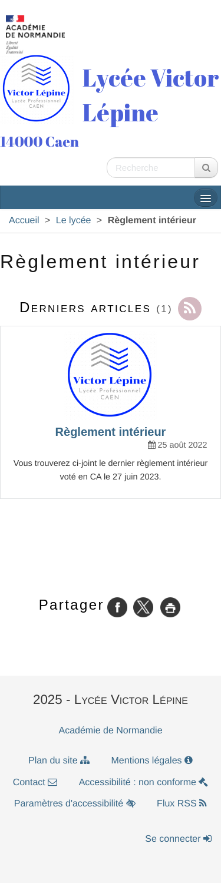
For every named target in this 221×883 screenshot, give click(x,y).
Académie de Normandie (110, 731)
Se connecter (178, 839)
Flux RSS (182, 804)
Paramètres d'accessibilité (75, 804)
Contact (35, 783)
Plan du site (59, 761)
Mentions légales (152, 761)
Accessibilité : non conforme (144, 783)
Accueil (24, 221)
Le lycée (73, 221)
